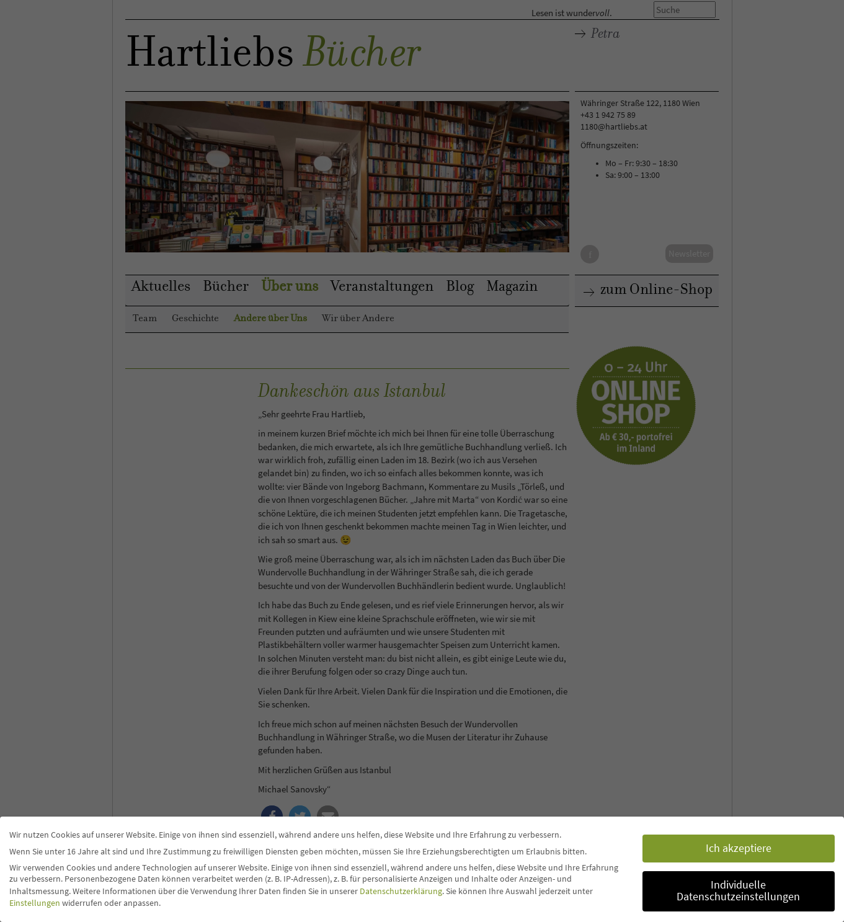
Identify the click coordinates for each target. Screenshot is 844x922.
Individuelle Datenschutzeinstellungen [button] (738, 891)
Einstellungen (34, 902)
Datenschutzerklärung (401, 891)
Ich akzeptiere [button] (738, 848)
